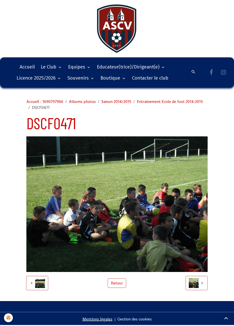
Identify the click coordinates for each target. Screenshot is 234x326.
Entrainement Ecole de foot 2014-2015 (170, 101)
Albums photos (82, 101)
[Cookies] (8, 317)
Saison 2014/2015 (116, 101)
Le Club (49, 67)
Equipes (77, 67)
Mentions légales (97, 319)
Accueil (27, 67)
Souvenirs (78, 78)
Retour (117, 283)
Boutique (111, 78)
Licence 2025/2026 (37, 78)
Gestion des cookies (134, 319)
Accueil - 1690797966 (44, 101)
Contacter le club (150, 78)
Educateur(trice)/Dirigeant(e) (129, 67)
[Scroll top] (226, 318)
